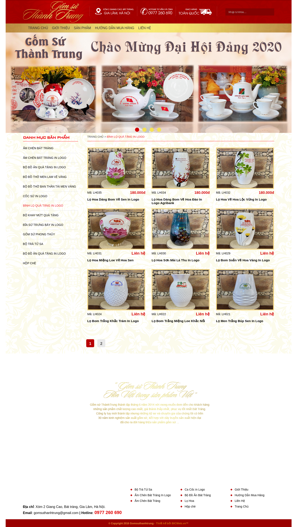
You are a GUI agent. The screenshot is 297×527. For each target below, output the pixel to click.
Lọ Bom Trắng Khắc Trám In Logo (113, 321)
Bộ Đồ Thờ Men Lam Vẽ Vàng (45, 177)
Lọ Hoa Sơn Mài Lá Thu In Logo (175, 260)
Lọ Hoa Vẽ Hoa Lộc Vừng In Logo (241, 199)
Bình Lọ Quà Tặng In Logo (43, 205)
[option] (149, 79)
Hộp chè (29, 263)
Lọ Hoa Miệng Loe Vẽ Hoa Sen (110, 260)
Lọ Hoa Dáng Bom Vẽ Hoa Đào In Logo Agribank (177, 201)
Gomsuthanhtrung (141, 523)
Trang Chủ (242, 506)
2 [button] (144, 130)
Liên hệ (138, 253)
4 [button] (159, 130)
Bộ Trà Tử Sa (33, 244)
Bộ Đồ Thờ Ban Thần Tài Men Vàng (49, 186)
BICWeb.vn (179, 523)
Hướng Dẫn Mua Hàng (249, 495)
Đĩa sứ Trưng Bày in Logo (43, 225)
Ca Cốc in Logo (195, 489)
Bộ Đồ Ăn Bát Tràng (198, 495)
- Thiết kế (160, 523)
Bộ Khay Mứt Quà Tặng (41, 215)
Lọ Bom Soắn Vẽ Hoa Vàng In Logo (243, 260)
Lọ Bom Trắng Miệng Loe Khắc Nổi (178, 321)
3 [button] (152, 130)
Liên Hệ (240, 500)
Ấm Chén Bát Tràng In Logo (44, 157)
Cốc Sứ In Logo (35, 196)
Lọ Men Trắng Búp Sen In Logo (239, 321)
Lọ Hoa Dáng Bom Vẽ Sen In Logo (113, 199)
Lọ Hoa (189, 500)
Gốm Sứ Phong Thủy (39, 234)
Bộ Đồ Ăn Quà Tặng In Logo (44, 167)
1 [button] (137, 130)
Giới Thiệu (241, 489)
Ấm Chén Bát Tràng (38, 148)
